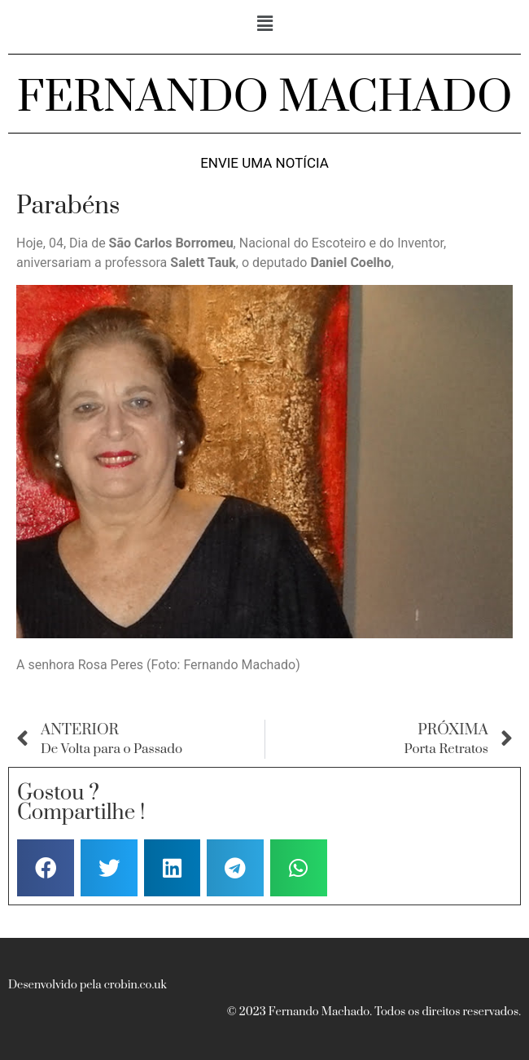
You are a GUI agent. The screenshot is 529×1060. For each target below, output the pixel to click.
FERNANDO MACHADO (265, 97)
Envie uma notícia (264, 163)
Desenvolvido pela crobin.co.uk (87, 985)
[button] (264, 23)
